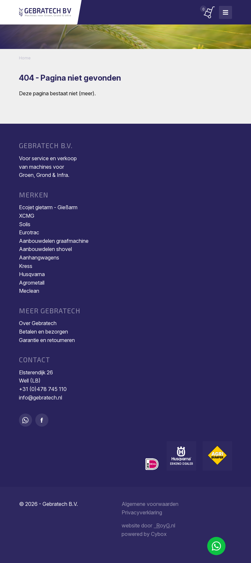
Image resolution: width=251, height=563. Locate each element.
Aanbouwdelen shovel (45, 249)
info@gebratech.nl (40, 397)
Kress (25, 266)
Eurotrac (29, 232)
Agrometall (31, 282)
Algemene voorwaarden (150, 504)
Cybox (159, 534)
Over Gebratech (38, 323)
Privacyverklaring (142, 512)
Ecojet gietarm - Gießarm (48, 207)
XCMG (26, 215)
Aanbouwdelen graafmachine (54, 241)
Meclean (29, 291)
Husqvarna (32, 274)
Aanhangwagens (39, 257)
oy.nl (164, 525)
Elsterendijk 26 (36, 372)
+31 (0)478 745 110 (43, 389)
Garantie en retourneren (47, 340)
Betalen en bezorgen (43, 331)
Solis (24, 224)
